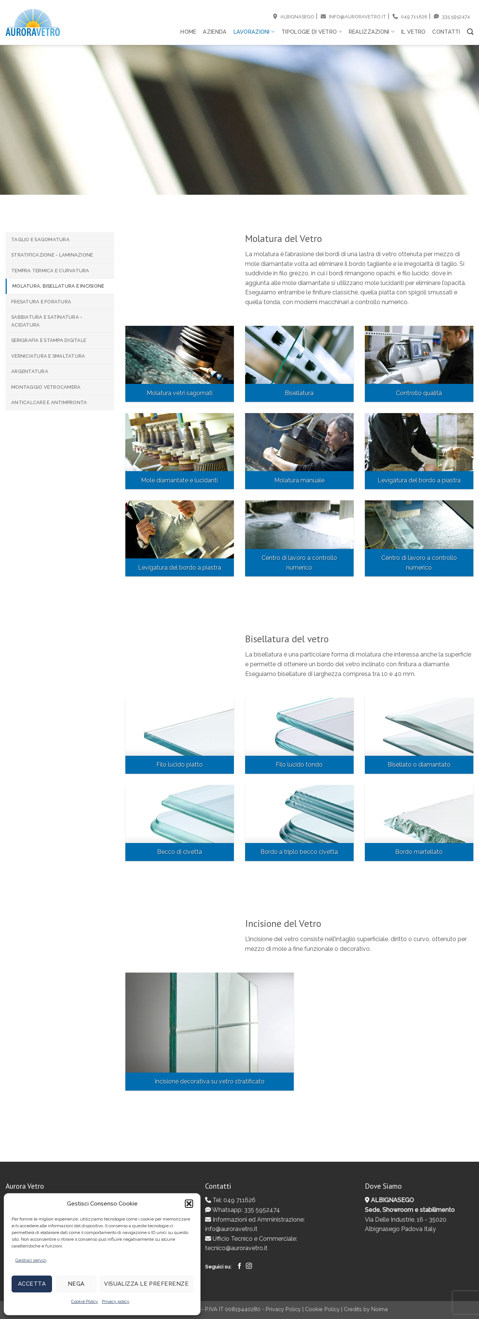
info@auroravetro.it (353, 16)
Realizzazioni (371, 31)
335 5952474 (452, 16)
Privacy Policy (283, 1309)
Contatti (446, 31)
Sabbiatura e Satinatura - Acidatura (46, 320)
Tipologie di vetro (311, 31)
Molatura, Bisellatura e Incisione (58, 286)
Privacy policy (115, 1301)
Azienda (214, 31)
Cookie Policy (84, 1301)
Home (188, 31)
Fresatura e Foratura (41, 301)
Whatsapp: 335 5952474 (242, 1209)
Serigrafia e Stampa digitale (48, 340)
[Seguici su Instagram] (249, 1266)
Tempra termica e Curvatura (50, 270)
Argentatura (29, 371)
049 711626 (410, 16)
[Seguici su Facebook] (239, 1266)
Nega (76, 1283)
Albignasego (293, 16)
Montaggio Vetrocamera (45, 387)
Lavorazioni (254, 31)
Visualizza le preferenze (146, 1283)
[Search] (470, 32)
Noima (379, 1309)
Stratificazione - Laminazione (52, 255)
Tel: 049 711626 (230, 1200)
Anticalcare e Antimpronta (49, 402)
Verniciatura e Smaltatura (48, 356)
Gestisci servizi (30, 1260)
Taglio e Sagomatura (40, 239)
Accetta (32, 1283)
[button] (189, 1203)
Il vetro (413, 31)
